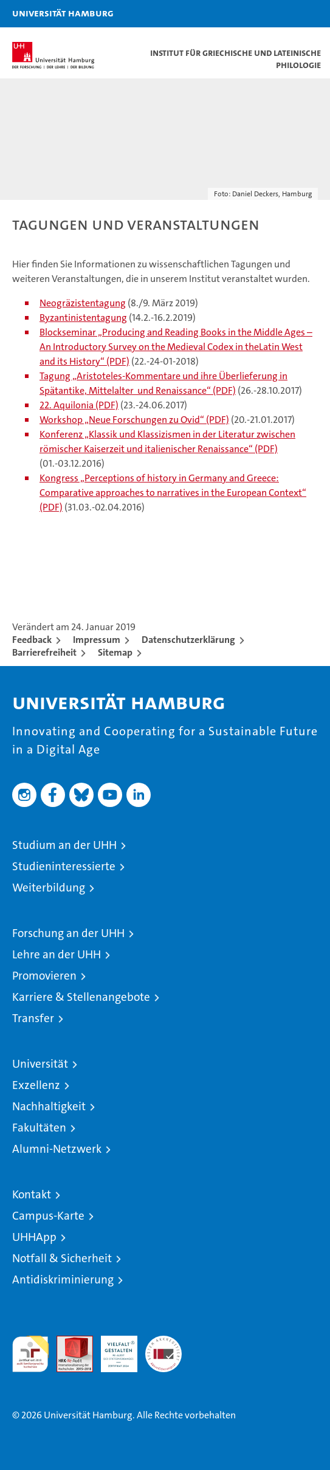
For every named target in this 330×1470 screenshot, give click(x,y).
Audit (68, 1342)
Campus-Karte (48, 1215)
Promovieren (44, 975)
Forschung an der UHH (68, 933)
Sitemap (115, 652)
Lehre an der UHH (56, 954)
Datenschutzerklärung (188, 639)
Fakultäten (39, 1127)
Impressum (96, 639)
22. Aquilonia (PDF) (79, 405)
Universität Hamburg (63, 12)
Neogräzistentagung (83, 303)
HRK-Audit (112, 1348)
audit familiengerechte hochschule (30, 1354)
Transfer (33, 1018)
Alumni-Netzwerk (56, 1148)
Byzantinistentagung (83, 317)
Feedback (32, 639)
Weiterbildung (48, 887)
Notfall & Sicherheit (62, 1258)
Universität (40, 1063)
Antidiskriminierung (63, 1279)
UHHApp (34, 1237)
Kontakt (31, 1194)
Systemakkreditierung (163, 1342)
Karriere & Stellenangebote (81, 997)
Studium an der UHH (64, 845)
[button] (282, 13)
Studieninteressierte (63, 866)
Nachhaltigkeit (49, 1106)
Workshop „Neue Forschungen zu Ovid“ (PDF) (134, 419)
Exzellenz (36, 1085)
